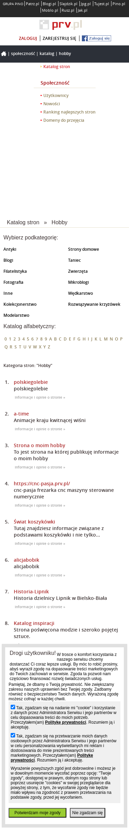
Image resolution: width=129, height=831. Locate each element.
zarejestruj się (59, 38)
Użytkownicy (55, 95)
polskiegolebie (31, 382)
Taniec (74, 260)
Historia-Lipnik (31, 591)
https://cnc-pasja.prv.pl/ (42, 483)
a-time (21, 413)
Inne (8, 293)
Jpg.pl (86, 3)
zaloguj (28, 38)
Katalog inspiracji (34, 623)
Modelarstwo (16, 315)
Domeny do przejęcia (63, 120)
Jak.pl (82, 10)
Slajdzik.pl (68, 3)
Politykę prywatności (65, 722)
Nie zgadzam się (87, 812)
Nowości (51, 104)
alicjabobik (26, 560)
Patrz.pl (32, 3)
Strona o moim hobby (39, 445)
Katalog (47, 53)
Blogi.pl (49, 3)
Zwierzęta (78, 271)
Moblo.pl (50, 10)
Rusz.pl (68, 10)
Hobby (65, 53)
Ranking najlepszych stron (69, 112)
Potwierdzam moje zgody (37, 812)
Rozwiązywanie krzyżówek (94, 304)
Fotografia (13, 282)
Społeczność (23, 53)
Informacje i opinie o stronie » (40, 397)
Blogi (8, 260)
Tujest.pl (101, 3)
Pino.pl (118, 3)
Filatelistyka (15, 271)
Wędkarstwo (80, 293)
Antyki (9, 249)
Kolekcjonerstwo (19, 304)
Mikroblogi (78, 282)
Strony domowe (83, 249)
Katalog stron (56, 66)
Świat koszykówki (34, 521)
